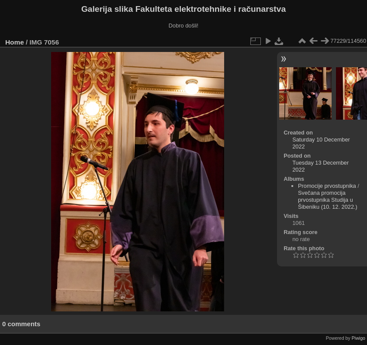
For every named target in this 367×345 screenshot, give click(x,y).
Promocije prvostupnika (327, 186)
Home (14, 42)
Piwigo (358, 338)
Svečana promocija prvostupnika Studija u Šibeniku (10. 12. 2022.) (327, 200)
